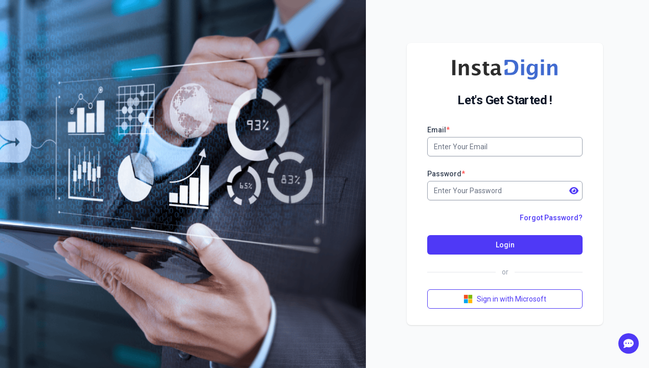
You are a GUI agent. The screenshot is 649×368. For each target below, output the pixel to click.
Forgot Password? (551, 218)
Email (438, 130)
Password (446, 174)
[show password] (573, 191)
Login (505, 245)
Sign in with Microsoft (504, 299)
